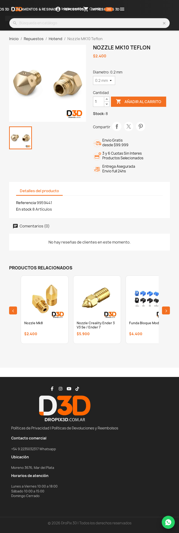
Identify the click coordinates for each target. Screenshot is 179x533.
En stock (24, 209)
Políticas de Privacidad (30, 428)
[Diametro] (104, 80)
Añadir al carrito (138, 102)
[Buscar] (89, 23)
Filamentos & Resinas (36, 9)
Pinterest (140, 126)
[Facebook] (52, 388)
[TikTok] (77, 388)
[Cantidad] (98, 102)
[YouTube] (69, 388)
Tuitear (128, 126)
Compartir (116, 126)
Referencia (26, 202)
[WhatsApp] (168, 522)
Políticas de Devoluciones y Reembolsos (85, 428)
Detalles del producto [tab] (39, 190)
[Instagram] (60, 388)
